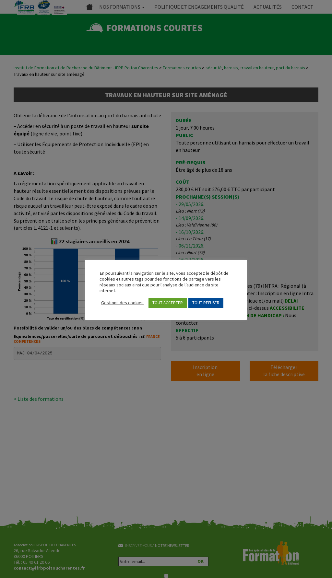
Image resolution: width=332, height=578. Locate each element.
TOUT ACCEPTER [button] (167, 303)
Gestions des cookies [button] (122, 303)
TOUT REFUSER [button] (205, 303)
